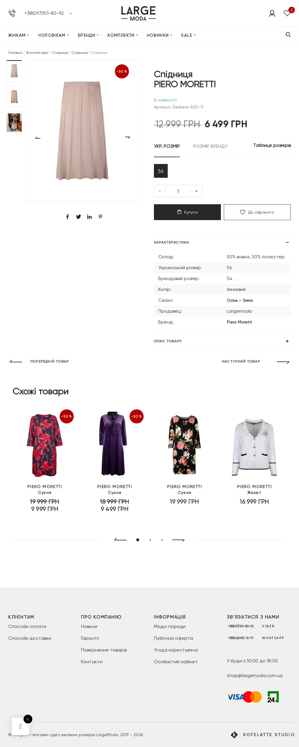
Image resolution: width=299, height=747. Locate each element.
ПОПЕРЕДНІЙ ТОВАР (49, 364)
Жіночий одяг (37, 53)
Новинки (158, 36)
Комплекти (121, 36)
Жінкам (17, 36)
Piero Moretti (239, 324)
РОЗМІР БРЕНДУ (210, 146)
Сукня (45, 496)
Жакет (254, 496)
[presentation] (117, 542)
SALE (186, 36)
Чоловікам (51, 36)
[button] (14, 70)
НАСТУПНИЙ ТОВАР (241, 364)
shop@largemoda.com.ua (255, 675)
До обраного (257, 214)
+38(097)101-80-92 (44, 13)
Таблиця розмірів (272, 145)
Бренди (86, 36)
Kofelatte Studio (269, 734)
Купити (187, 214)
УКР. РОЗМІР (167, 146)
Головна (15, 53)
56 (162, 172)
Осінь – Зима (240, 302)
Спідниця (60, 53)
